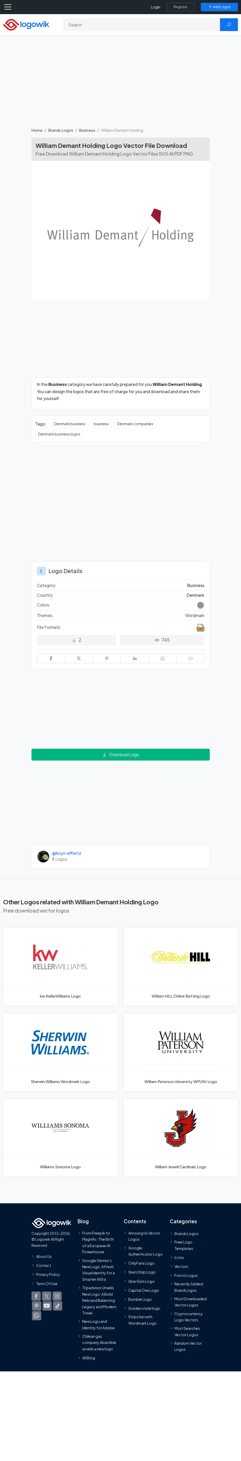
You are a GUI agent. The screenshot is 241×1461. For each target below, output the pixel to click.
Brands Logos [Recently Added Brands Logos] (186, 1233)
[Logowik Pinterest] (36, 1306)
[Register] (180, 7)
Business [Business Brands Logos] (195, 585)
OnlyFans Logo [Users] (141, 1263)
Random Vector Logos (188, 1346)
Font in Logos (186, 1275)
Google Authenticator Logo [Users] (145, 1251)
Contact (43, 1265)
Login (155, 7)
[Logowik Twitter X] (46, 1296)
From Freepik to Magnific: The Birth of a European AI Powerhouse (98, 1242)
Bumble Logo (140, 1299)
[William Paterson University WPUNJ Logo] (181, 1052)
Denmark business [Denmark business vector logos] (70, 423)
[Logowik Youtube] (47, 1306)
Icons (179, 1257)
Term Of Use (47, 1283)
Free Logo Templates (183, 1245)
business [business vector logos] (101, 423)
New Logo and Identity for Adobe (98, 1324)
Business (87, 130)
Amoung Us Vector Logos (144, 1236)
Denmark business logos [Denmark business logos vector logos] (59, 434)
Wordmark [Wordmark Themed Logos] (194, 615)
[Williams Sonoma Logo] (60, 1137)
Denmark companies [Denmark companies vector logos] (135, 423)
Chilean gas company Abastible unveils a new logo (99, 1342)
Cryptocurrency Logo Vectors (188, 1316)
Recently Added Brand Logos (188, 1287)
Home (37, 130)
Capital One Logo (143, 1290)
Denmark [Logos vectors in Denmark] (195, 595)
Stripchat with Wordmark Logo (142, 1320)
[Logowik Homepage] (26, 24)
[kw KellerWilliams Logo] (60, 966)
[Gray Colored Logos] (200, 605)
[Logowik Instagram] (57, 1296)
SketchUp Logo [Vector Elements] (142, 1272)
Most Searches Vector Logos (187, 1331)
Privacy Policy (48, 1274)
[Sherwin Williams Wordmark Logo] (60, 1052)
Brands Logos (60, 130)
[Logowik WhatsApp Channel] (36, 1315)
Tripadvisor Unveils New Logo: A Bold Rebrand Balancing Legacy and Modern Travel (99, 1300)
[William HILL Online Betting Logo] (181, 966)
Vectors (181, 1266)
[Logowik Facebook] (36, 1296)
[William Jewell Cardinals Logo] (181, 1137)
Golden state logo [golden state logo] (144, 1308)
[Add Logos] (219, 7)
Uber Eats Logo (141, 1281)
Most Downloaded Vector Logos (190, 1301)
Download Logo (120, 754)
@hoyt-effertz (66, 853)
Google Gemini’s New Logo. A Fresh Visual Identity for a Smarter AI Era (98, 1270)
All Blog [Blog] (88, 1357)
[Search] (141, 24)
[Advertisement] (120, 84)
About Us (44, 1256)
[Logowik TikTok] (57, 1306)
